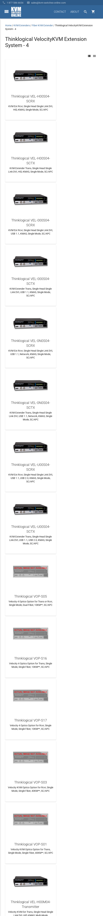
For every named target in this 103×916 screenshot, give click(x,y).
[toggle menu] (6, 11)
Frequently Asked (14, 853)
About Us (10, 847)
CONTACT (60, 11)
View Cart (10, 878)
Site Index (76, 899)
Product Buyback (14, 866)
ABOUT (74, 11)
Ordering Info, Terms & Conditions (23, 859)
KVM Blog (10, 872)
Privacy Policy (90, 899)
